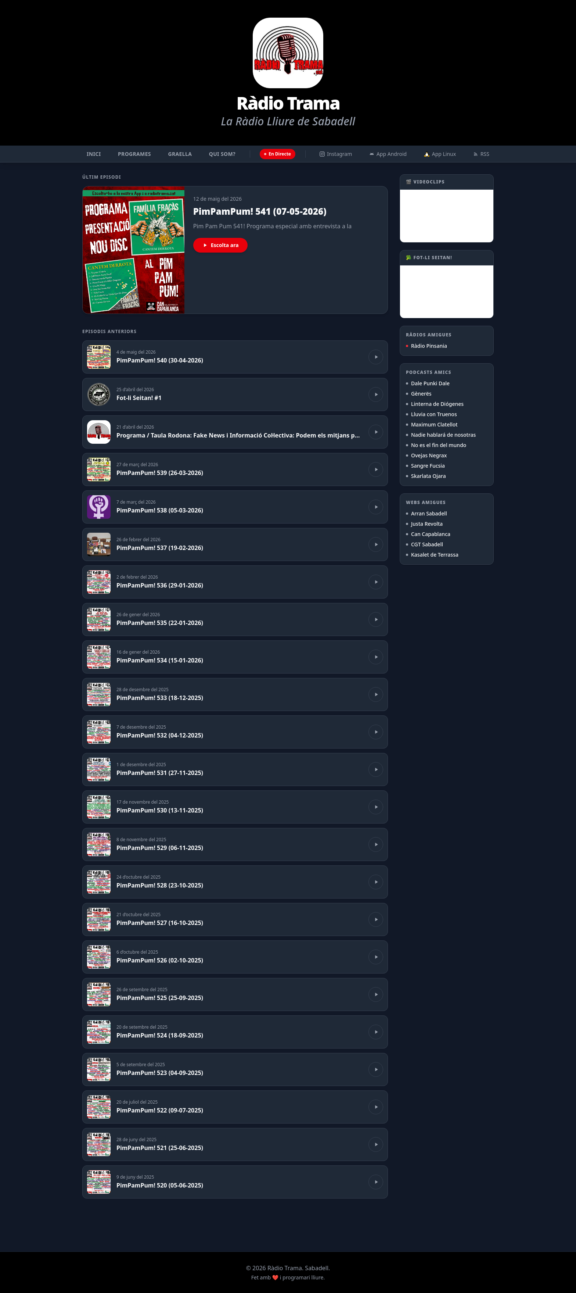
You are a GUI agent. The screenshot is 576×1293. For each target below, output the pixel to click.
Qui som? (222, 153)
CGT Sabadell (424, 544)
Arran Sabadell (426, 513)
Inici (94, 153)
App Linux (440, 153)
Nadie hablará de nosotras (441, 434)
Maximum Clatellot (432, 424)
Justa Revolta (424, 523)
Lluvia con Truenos (431, 414)
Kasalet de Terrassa (432, 554)
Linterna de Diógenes (435, 403)
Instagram (336, 153)
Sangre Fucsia (425, 465)
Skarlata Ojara (426, 475)
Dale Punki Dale (428, 383)
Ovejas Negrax (426, 455)
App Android (388, 153)
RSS (481, 153)
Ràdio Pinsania (426, 345)
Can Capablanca (428, 534)
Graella (180, 153)
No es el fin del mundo (436, 445)
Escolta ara (220, 245)
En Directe (277, 154)
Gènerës (419, 393)
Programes (134, 153)
